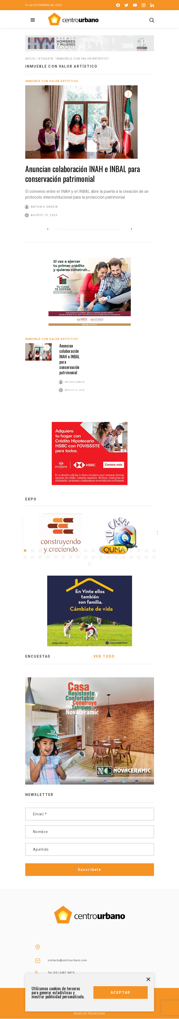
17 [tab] (146, 550)
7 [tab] (70, 550)
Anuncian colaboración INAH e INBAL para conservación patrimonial (82, 173)
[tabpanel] (119, 535)
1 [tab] (25, 550)
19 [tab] (25, 557)
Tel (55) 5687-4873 (61, 972)
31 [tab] (116, 557)
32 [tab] (123, 557)
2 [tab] (32, 550)
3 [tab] (40, 550)
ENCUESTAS (38, 656)
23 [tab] (55, 557)
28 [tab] (93, 557)
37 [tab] (89, 564)
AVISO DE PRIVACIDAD (89, 1013)
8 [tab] (78, 550)
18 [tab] (154, 550)
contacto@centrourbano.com (67, 960)
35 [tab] (146, 557)
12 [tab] (108, 550)
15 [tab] (131, 550)
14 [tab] (123, 550)
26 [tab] (78, 557)
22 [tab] (47, 557)
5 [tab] (55, 550)
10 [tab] (93, 550)
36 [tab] (154, 557)
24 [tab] (63, 557)
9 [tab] (85, 550)
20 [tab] (32, 557)
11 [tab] (101, 550)
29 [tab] (101, 557)
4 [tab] (47, 550)
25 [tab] (70, 557)
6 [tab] (63, 550)
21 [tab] (40, 557)
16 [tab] (138, 550)
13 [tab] (116, 550)
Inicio (30, 58)
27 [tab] (85, 557)
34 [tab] (138, 557)
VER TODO (104, 656)
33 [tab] (131, 557)
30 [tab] (108, 557)
